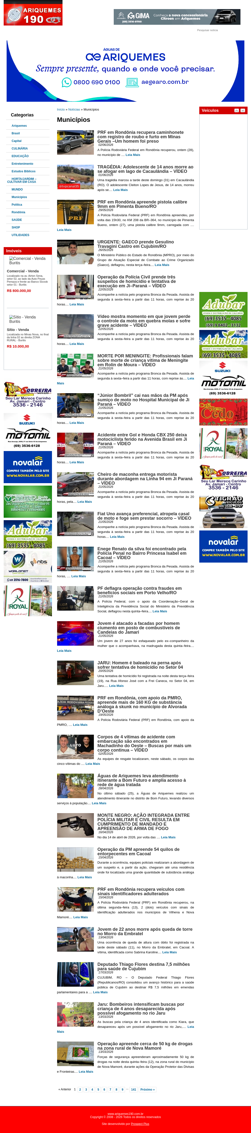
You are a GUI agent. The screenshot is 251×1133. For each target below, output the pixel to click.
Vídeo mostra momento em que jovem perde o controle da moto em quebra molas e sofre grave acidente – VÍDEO (144, 321)
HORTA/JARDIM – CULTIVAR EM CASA (22, 180)
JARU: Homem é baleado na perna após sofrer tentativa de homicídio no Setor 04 (140, 665)
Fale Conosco (71, 30)
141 (133, 1089)
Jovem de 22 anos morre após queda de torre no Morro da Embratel (145, 931)
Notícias (74, 109)
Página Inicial (20, 30)
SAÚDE (17, 220)
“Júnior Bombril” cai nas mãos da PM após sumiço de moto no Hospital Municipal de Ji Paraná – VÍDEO (143, 400)
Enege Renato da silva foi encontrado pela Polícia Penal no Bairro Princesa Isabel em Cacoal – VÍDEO (142, 553)
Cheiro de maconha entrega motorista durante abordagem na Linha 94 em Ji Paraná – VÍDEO (145, 479)
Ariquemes (19, 125)
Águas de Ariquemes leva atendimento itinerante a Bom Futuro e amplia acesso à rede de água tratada (142, 780)
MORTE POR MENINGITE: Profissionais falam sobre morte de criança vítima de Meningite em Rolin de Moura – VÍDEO (145, 360)
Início (61, 109)
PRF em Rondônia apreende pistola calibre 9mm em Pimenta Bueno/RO (142, 204)
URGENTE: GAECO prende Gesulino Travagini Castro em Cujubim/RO (136, 244)
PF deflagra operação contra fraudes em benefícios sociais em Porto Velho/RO (140, 590)
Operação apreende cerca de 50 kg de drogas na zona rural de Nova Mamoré (145, 1046)
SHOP (16, 227)
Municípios (19, 197)
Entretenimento (22, 163)
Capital (17, 141)
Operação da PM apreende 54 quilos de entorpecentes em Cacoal (139, 851)
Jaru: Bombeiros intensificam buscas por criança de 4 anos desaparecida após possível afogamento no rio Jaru (141, 1009)
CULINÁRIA (20, 148)
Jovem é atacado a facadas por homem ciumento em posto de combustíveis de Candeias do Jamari (139, 628)
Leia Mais (133, 155)
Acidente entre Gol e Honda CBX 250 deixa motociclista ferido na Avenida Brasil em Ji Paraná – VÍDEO (142, 439)
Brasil (16, 133)
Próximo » (147, 1089)
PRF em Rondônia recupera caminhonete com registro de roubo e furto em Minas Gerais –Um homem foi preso (141, 137)
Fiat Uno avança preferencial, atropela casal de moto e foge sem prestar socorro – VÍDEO (144, 516)
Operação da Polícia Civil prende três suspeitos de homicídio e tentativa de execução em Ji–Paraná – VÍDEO (137, 281)
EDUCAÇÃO (20, 156)
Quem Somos (46, 30)
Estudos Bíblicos (24, 171)
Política (17, 204)
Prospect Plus (140, 1124)
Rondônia (18, 212)
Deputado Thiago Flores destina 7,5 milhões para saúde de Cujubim (144, 966)
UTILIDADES (20, 235)
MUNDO (17, 189)
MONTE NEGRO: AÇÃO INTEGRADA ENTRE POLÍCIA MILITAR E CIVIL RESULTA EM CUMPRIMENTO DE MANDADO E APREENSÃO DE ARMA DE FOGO (144, 822)
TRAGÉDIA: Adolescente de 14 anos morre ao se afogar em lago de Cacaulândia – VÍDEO (145, 169)
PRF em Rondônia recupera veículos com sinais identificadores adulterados (141, 891)
